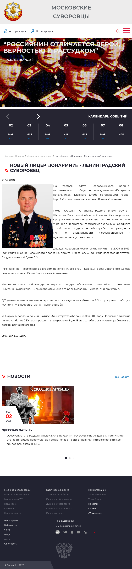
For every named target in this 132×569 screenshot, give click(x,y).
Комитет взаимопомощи (59, 509)
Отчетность (10, 544)
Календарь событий (108, 116)
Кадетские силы (54, 513)
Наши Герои (10, 504)
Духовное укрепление (58, 504)
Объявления (95, 513)
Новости (93, 504)
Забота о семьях (97, 495)
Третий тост (94, 499)
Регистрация (44, 31)
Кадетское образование (59, 499)
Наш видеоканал (65, 520)
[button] (66, 99)
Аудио (7, 539)
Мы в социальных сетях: (68, 526)
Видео (7, 534)
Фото (7, 530)
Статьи (92, 509)
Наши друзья (11, 520)
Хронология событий (57, 495)
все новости (122, 377)
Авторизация (17, 31)
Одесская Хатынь (17, 430)
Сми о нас (9, 509)
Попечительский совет (16, 495)
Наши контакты (12, 513)
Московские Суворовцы (71, 11)
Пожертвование (97, 490)
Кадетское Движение (57, 490)
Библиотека (10, 525)
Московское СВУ (13, 499)
